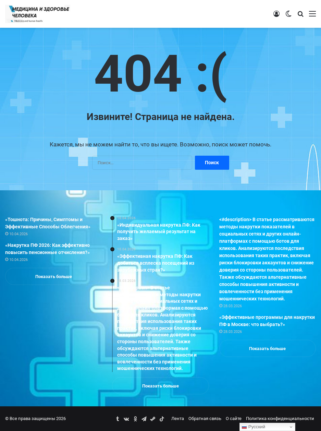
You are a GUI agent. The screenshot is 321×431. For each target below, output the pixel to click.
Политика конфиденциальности (280, 418)
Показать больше (53, 276)
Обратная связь (204, 418)
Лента (177, 418)
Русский (253, 427)
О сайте (234, 418)
